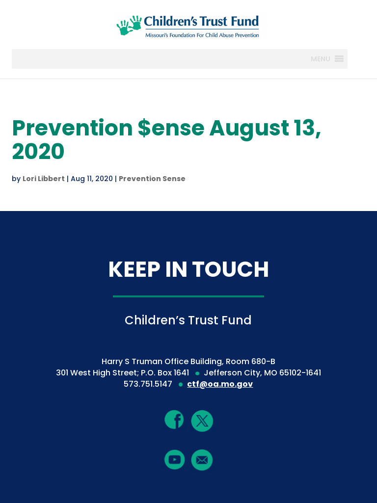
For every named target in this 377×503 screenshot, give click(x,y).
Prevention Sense (152, 179)
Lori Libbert (44, 179)
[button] (320, 59)
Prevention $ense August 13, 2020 (167, 139)
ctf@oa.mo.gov (220, 384)
